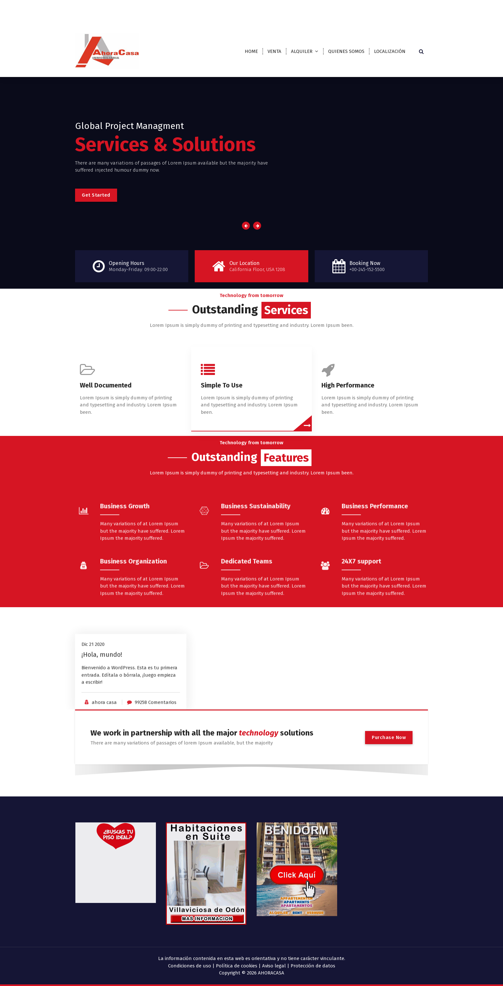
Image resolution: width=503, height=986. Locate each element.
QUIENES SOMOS (346, 51)
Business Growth (124, 575)
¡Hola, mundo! (101, 704)
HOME (251, 51)
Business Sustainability (255, 575)
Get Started (96, 195)
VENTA (274, 51)
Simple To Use (222, 397)
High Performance (347, 397)
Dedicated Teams (246, 630)
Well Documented (106, 397)
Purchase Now (389, 737)
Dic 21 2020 (93, 693)
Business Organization (133, 630)
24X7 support (361, 630)
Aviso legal (274, 966)
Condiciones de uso (189, 966)
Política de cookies (236, 966)
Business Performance (375, 575)
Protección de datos (313, 966)
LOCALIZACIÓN (389, 51)
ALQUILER (301, 51)
